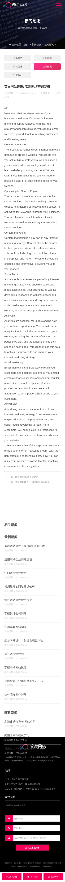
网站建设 (39, 863)
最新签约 (17, 58)
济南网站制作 (49, 863)
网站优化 (17, 66)
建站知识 (49, 44)
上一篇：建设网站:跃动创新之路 (22, 482)
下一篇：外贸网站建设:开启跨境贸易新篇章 (28, 487)
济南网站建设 (28, 863)
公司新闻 (47, 58)
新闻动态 (36, 44)
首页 (26, 44)
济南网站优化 (47, 866)
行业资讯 (17, 75)
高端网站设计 (35, 866)
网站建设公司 (23, 866)
